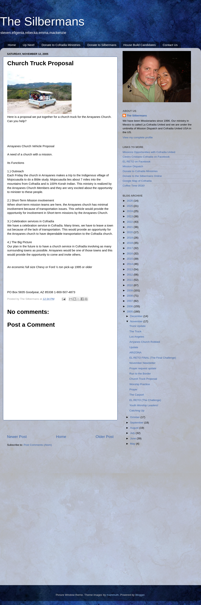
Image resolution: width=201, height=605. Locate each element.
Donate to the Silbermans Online (142, 176)
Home (12, 45)
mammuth (113, 594)
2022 (130, 221)
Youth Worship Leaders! (143, 405)
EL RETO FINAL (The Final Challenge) (152, 357)
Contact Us (170, 45)
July (133, 433)
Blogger (140, 594)
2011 (130, 279)
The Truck (135, 331)
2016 (130, 253)
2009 (130, 290)
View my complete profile (138, 137)
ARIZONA (135, 352)
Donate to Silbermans (101, 45)
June (133, 438)
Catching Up (136, 410)
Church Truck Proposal (143, 378)
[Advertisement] (60, 427)
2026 (130, 200)
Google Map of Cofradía (137, 180)
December (136, 316)
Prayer (133, 389)
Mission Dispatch (133, 166)
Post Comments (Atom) (38, 444)
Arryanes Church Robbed (144, 341)
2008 (130, 295)
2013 (130, 269)
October (135, 417)
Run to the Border (140, 373)
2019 (130, 237)
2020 (130, 232)
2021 (130, 227)
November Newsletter (142, 362)
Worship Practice (139, 384)
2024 (130, 211)
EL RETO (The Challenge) (145, 400)
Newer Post (17, 437)
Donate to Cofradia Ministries (61, 45)
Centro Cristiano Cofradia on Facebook (146, 156)
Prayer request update (142, 368)
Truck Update (137, 325)
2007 (130, 300)
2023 (130, 216)
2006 (130, 306)
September (137, 422)
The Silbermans (42, 21)
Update (133, 347)
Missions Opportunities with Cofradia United (149, 152)
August (134, 427)
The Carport (136, 394)
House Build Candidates (139, 45)
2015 (130, 258)
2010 (130, 285)
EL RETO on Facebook (137, 161)
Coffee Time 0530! (134, 185)
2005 (130, 311)
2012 (130, 274)
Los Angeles (136, 336)
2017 (130, 248)
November (136, 321)
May (133, 443)
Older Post (105, 437)
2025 (130, 205)
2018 (130, 242)
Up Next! (29, 45)
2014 (130, 263)
